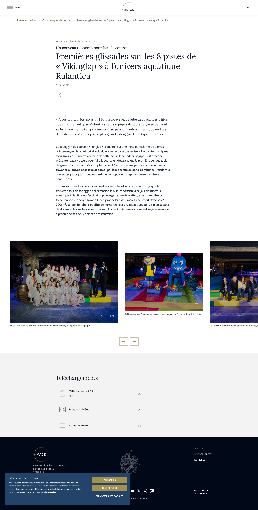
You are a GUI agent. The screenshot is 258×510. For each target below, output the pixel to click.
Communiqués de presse (53, 20)
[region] (67, 489)
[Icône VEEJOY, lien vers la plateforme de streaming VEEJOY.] (152, 491)
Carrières (199, 460)
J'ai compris (109, 480)
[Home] (129, 9)
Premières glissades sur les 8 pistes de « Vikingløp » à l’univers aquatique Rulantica (119, 20)
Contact (198, 448)
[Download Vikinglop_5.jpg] (186, 305)
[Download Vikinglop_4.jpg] (101, 316)
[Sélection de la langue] (248, 7)
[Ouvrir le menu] (15, 7)
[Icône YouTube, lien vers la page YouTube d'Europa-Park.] (132, 491)
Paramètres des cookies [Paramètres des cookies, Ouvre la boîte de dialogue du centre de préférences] (109, 496)
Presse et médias (24, 20)
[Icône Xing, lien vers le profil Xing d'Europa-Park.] (145, 491)
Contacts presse (203, 454)
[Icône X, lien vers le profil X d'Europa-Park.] (139, 491)
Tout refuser (109, 488)
